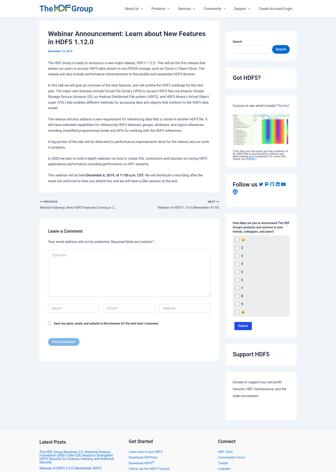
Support (245, 8)
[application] (150, 8)
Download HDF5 (142, 469)
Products (168, 8)
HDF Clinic (226, 457)
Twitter (223, 469)
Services (192, 8)
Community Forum (232, 463)
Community (219, 8)
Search (237, 41)
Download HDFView (144, 463)
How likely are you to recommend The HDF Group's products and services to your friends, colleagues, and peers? (261, 227)
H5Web (250, 159)
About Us (143, 8)
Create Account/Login (276, 9)
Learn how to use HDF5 (146, 457)
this (286, 106)
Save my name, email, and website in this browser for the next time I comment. (106, 324)
